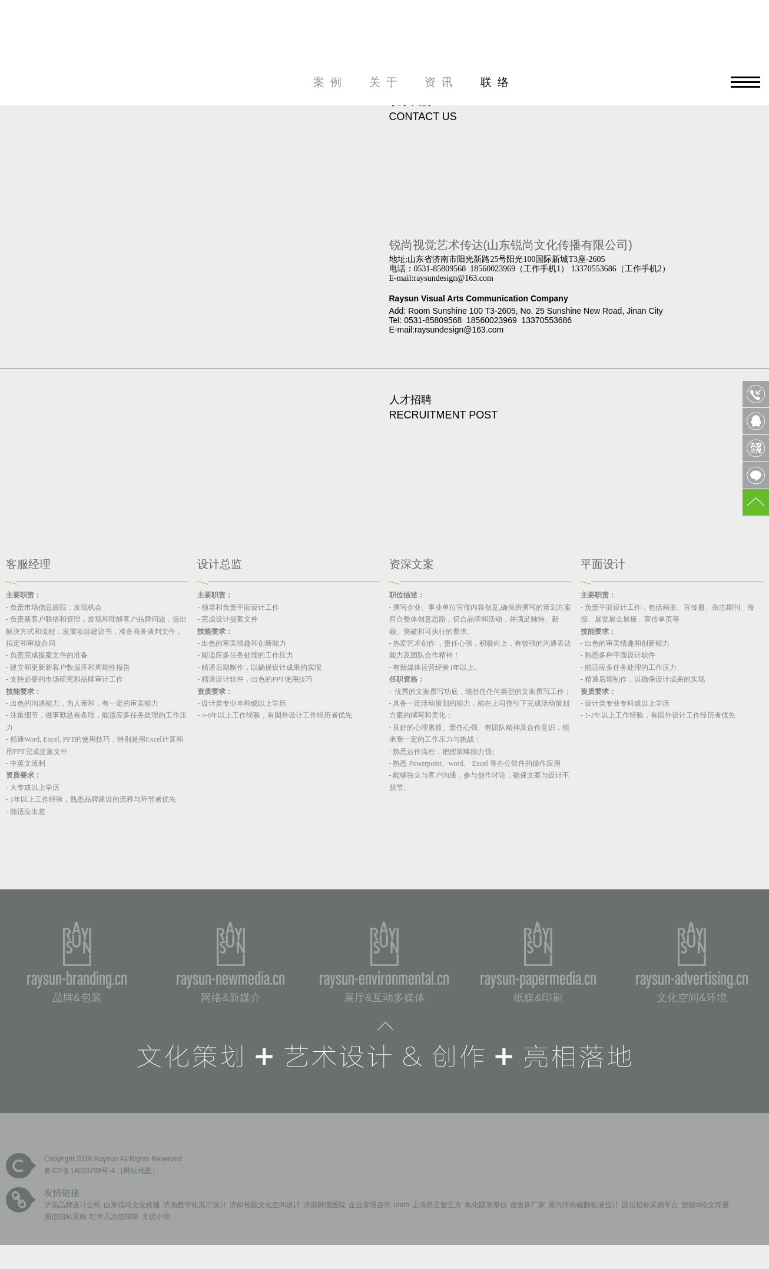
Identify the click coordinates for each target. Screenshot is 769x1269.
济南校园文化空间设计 (265, 1205)
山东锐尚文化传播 (132, 1205)
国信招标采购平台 (650, 1205)
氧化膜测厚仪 (486, 1205)
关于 (386, 82)
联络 (497, 82)
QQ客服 (756, 421)
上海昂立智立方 (437, 1205)
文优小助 (156, 1216)
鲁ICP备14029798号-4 (79, 1171)
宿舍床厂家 (527, 1205)
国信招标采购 (65, 1216)
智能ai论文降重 (705, 1205)
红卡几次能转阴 (114, 1216)
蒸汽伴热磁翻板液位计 (583, 1205)
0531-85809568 (756, 394)
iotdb (401, 1205)
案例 (330, 82)
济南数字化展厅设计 (195, 1205)
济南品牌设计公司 (72, 1205)
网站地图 (138, 1171)
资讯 (442, 82)
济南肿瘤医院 (324, 1205)
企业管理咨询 (370, 1205)
